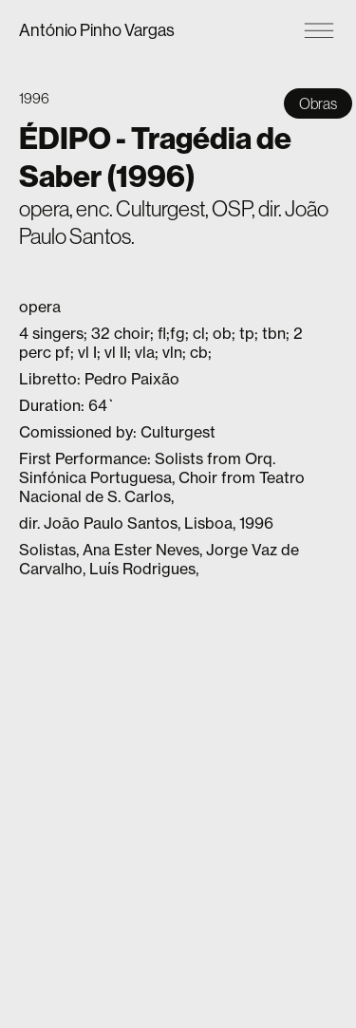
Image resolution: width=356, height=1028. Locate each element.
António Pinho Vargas (97, 30)
